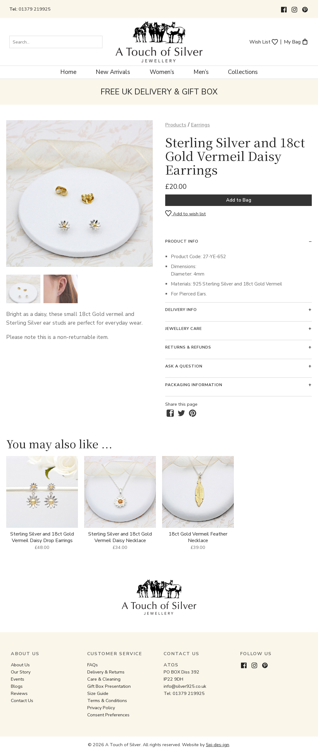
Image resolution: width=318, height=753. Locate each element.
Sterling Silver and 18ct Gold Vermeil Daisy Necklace (120, 537)
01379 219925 (35, 9)
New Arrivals (113, 72)
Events (17, 679)
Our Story (20, 672)
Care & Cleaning (103, 679)
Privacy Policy (101, 708)
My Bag (296, 41)
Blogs (17, 686)
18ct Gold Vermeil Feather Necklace (198, 537)
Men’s (201, 72)
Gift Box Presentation (109, 686)
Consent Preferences (108, 715)
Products (175, 124)
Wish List (263, 41)
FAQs (92, 665)
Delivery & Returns (106, 672)
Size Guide (97, 693)
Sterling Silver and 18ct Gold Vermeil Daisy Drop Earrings (42, 537)
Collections (243, 72)
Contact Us (22, 700)
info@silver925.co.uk (185, 686)
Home (68, 72)
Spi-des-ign (217, 745)
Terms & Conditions (107, 700)
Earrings (200, 124)
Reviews (19, 693)
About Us (20, 665)
